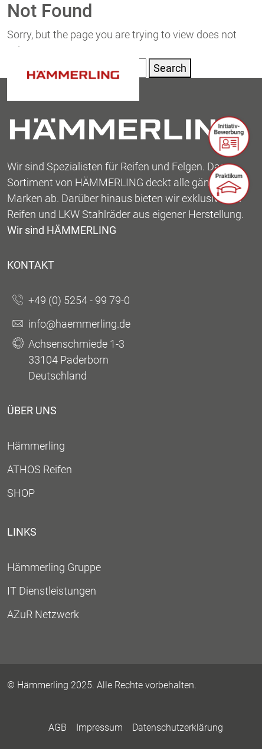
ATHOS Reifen (39, 469)
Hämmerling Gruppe (54, 567)
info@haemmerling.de (79, 324)
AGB (57, 727)
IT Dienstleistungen (51, 591)
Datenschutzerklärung (177, 727)
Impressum (99, 727)
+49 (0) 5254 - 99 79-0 (79, 300)
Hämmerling (36, 446)
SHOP (21, 493)
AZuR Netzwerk (43, 614)
